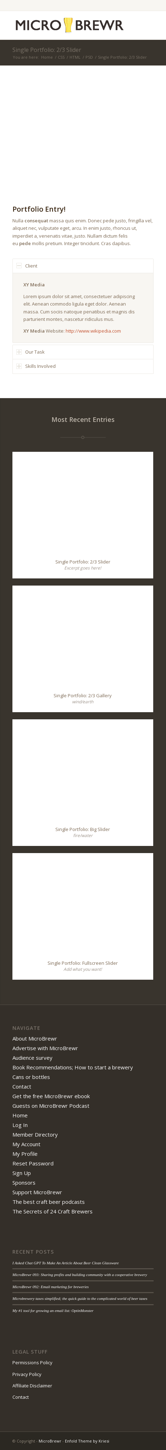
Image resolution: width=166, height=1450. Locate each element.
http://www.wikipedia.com (93, 331)
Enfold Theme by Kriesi (87, 1441)
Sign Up (21, 1172)
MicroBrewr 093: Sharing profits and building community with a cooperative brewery (79, 1274)
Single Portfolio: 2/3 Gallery (83, 695)
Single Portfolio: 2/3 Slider (46, 50)
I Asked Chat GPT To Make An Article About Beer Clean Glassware (65, 1263)
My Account (26, 1144)
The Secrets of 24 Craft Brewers (52, 1211)
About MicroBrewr (34, 1038)
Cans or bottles (31, 1076)
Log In (20, 1124)
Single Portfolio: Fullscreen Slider (83, 963)
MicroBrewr (50, 1441)
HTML (75, 57)
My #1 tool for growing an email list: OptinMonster (53, 1310)
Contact (21, 1086)
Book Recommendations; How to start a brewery (72, 1067)
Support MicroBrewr (37, 1192)
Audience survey (32, 1057)
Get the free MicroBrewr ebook (51, 1096)
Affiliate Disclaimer (32, 1385)
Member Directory (35, 1134)
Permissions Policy (32, 1362)
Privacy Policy (27, 1374)
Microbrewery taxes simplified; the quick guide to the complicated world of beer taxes (79, 1298)
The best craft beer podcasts (48, 1201)
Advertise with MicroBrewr (45, 1048)
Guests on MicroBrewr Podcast (50, 1105)
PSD (89, 57)
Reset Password (33, 1163)
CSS (61, 57)
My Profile (25, 1153)
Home (47, 57)
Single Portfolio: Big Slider (82, 829)
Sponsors (23, 1182)
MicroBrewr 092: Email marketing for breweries (50, 1287)
